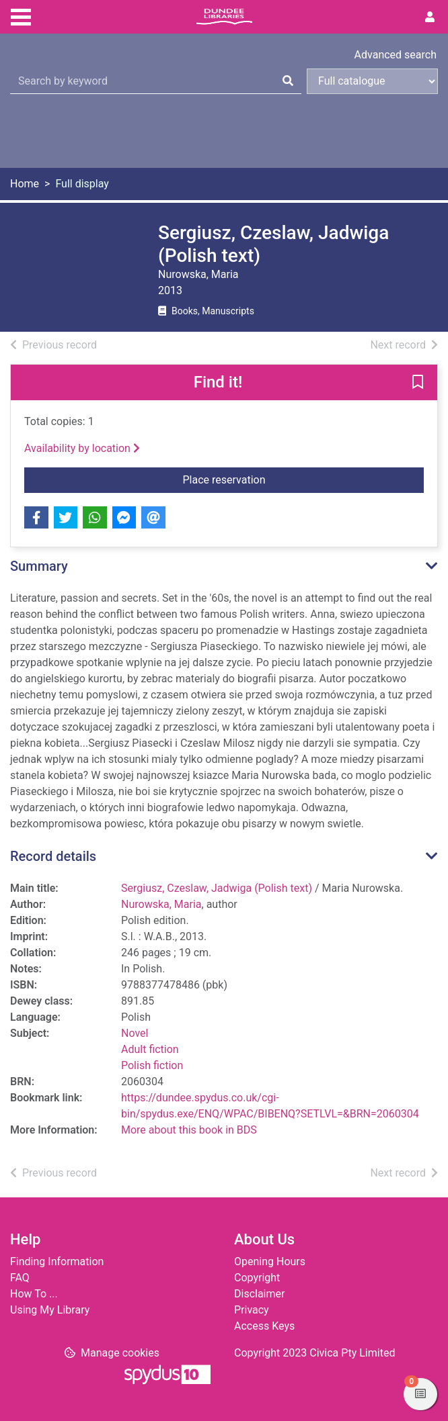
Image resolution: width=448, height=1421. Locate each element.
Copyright (257, 1277)
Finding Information (57, 1261)
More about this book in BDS (189, 1130)
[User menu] (430, 17)
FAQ (20, 1277)
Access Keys (264, 1326)
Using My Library (49, 1309)
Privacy (251, 1309)
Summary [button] (39, 566)
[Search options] (372, 81)
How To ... (34, 1293)
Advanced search (395, 54)
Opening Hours (269, 1261)
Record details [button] (53, 856)
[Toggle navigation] (21, 15)
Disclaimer (259, 1293)
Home (24, 183)
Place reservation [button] (303, 478)
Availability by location (82, 448)
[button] (418, 383)
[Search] (287, 81)
